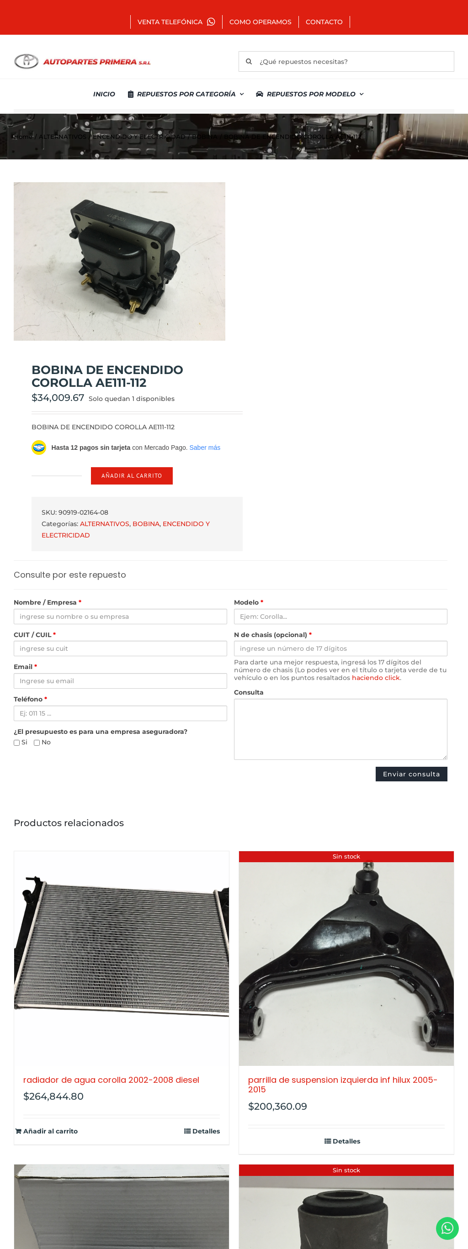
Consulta (249, 692)
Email (25, 667)
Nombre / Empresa (47, 602)
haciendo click (376, 678)
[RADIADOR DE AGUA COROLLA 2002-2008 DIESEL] (121, 958)
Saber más (204, 447)
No (42, 742)
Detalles (206, 1131)
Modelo (248, 602)
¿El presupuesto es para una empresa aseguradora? (100, 732)
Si (20, 742)
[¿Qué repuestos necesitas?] (346, 61)
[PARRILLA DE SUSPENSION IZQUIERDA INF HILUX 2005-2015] (346, 958)
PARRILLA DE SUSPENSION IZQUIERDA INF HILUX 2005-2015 (343, 1085)
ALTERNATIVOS (104, 524)
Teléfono (30, 699)
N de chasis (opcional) (273, 635)
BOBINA (146, 524)
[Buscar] (249, 61)
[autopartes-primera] (82, 55)
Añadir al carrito (131, 476)
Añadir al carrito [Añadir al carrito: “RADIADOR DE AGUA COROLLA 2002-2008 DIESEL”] (50, 1131)
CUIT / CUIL (35, 635)
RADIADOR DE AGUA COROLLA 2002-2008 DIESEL (111, 1080)
